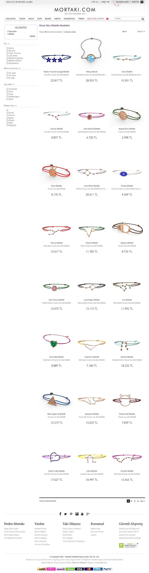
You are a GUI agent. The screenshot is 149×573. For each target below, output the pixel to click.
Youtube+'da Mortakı (82, 514)
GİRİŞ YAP (105, 2)
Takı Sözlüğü (68, 538)
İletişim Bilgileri (40, 532)
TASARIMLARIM (120, 2)
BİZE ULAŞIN (26, 2)
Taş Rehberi (67, 535)
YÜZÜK (22, 19)
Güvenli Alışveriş (40, 535)
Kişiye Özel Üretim (11, 529)
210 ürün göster (70, 32)
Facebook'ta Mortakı (60, 514)
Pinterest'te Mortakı (71, 514)
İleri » (142, 501)
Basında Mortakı (97, 532)
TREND (81, 19)
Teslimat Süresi (40, 529)
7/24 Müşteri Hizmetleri (13, 538)
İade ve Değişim (40, 538)
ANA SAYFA (11, 19)
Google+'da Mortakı (88, 514)
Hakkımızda (95, 529)
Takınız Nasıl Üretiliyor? (72, 529)
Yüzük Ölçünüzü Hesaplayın (74, 541)
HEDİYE (57, 19)
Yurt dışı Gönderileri (42, 544)
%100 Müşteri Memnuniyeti (14, 532)
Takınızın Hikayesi (79, 563)
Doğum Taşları (68, 532)
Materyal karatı (12, 68)
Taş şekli (9, 84)
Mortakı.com (74, 10)
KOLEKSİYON (69, 19)
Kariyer (93, 535)
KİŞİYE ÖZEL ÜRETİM (95, 19)
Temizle (32, 36)
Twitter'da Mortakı (65, 514)
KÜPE (39, 19)
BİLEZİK (48, 19)
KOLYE (31, 19)
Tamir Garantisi (40, 541)
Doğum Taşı (10, 105)
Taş (7, 43)
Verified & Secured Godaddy (128, 545)
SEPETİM (135, 2)
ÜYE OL (94, 2)
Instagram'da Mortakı (77, 514)
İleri (125, 31)
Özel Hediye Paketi (11, 535)
